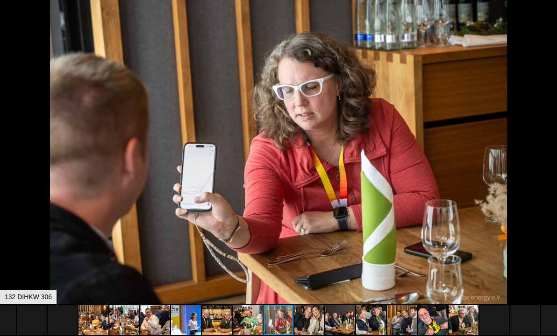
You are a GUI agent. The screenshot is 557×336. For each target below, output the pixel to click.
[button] (548, 24)
